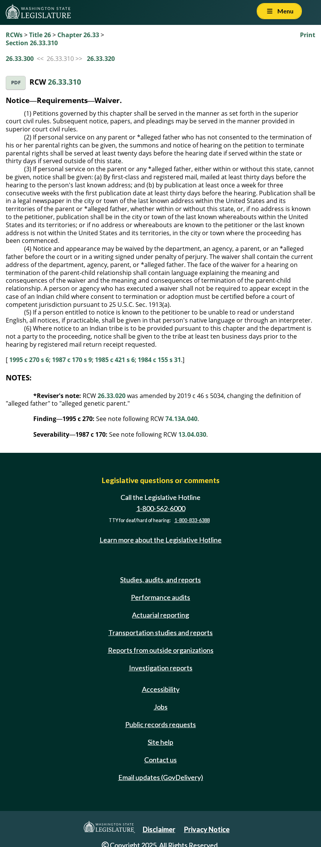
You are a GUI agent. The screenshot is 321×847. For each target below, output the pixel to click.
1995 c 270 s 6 (29, 360)
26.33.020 (111, 396)
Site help (160, 742)
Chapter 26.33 (78, 35)
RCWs (14, 35)
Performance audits (160, 597)
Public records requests (160, 724)
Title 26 (40, 35)
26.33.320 (101, 58)
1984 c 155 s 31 (159, 360)
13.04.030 (192, 434)
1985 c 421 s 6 (115, 360)
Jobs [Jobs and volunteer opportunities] (161, 707)
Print (307, 35)
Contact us (160, 759)
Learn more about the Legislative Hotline (160, 540)
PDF (16, 82)
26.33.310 (64, 82)
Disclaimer (159, 829)
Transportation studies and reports (160, 632)
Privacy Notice (207, 829)
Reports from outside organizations (160, 650)
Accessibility (160, 689)
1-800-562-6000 (160, 508)
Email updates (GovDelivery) (160, 777)
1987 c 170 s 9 (72, 360)
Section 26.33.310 (32, 43)
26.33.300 (20, 58)
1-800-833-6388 (192, 520)
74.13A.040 (181, 418)
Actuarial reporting (160, 615)
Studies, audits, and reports (160, 579)
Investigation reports (160, 668)
